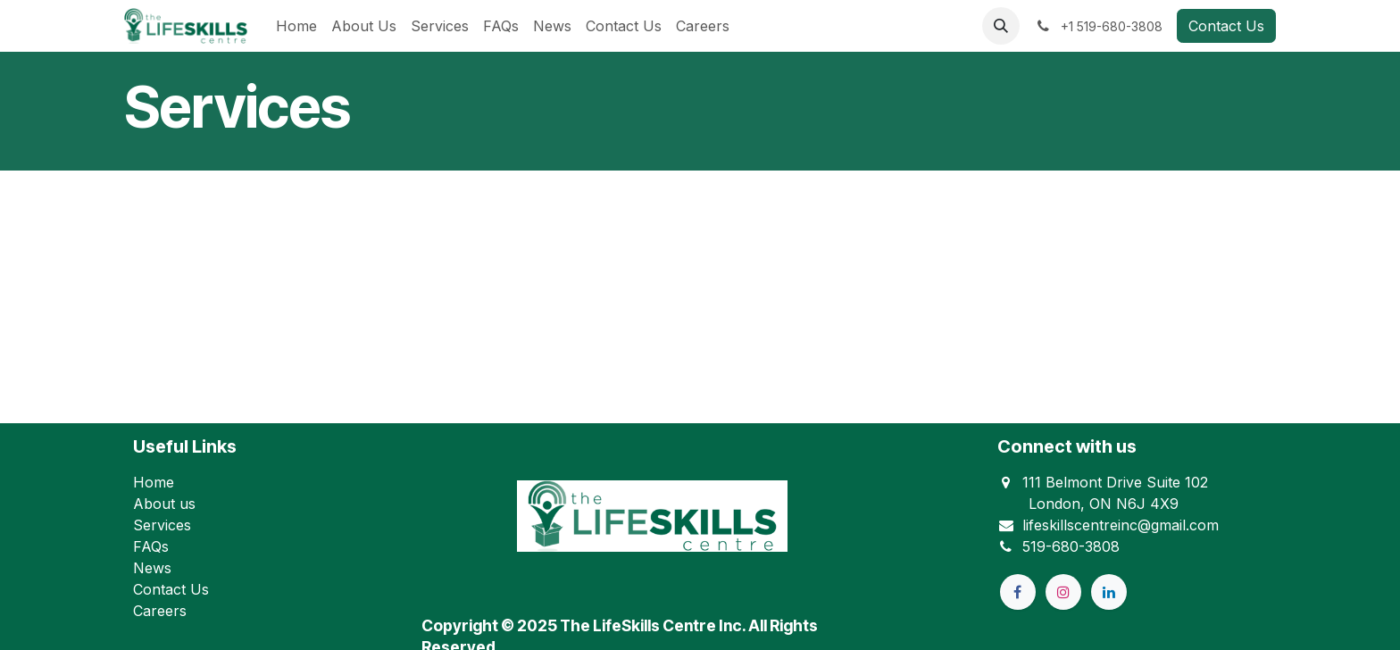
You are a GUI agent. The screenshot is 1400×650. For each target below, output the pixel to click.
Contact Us (1226, 26)
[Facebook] (1018, 592)
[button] (1001, 26)
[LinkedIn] (1109, 592)
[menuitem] (296, 26)
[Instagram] (1063, 592)
